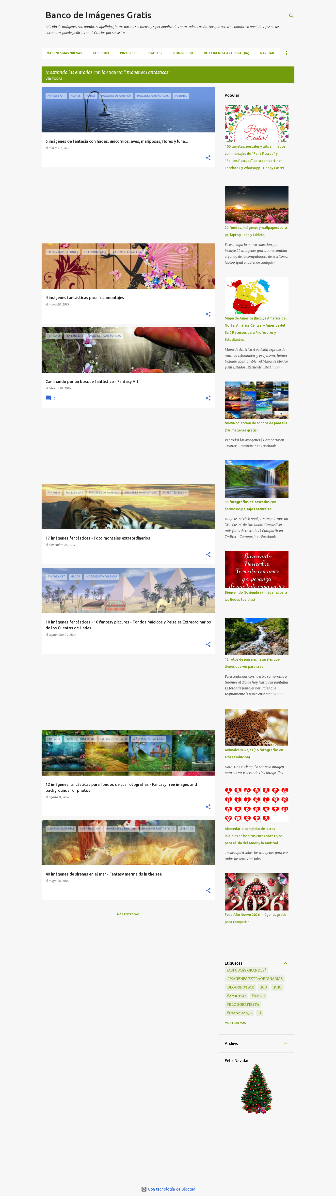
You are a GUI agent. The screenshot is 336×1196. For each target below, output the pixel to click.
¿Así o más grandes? (246, 970)
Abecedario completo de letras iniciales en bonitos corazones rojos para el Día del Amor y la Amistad (253, 836)
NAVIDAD (267, 53)
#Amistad (236, 996)
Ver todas (54, 78)
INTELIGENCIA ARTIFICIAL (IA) (226, 53)
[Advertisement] (126, 205)
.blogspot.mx (240, 987)
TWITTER (155, 53)
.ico (263, 987)
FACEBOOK (101, 53)
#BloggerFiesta (243, 1004)
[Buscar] (291, 16)
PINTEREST (128, 53)
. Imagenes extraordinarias (255, 978)
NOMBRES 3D (183, 53)
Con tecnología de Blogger (168, 1189)
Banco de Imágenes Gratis (98, 15)
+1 (259, 1013)
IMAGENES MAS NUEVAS (64, 53)
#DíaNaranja (239, 1013)
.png (277, 987)
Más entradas (128, 914)
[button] (208, 158)
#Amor (258, 996)
